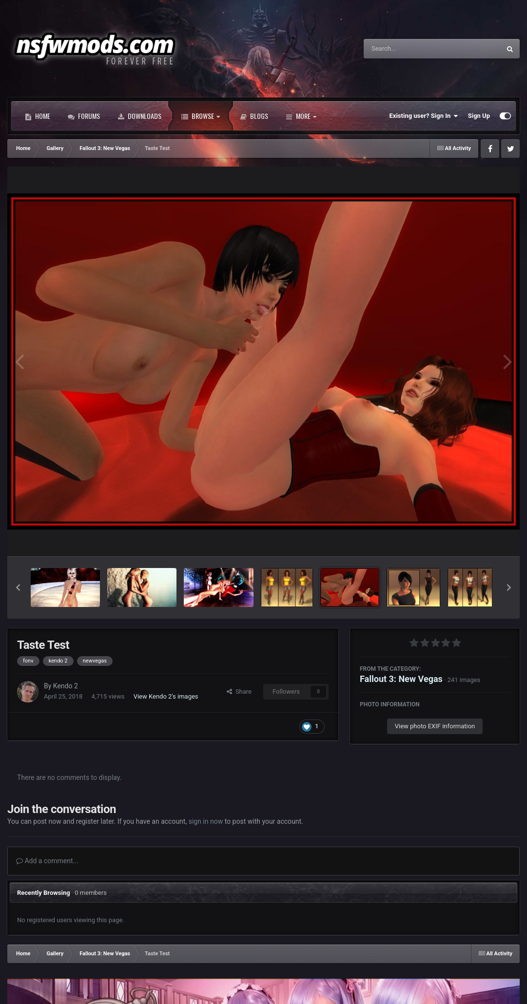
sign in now (206, 821)
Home (37, 116)
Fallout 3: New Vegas (401, 679)
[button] (18, 587)
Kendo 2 (65, 686)
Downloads (139, 116)
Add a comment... (47, 861)
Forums (84, 116)
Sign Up (479, 115)
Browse (200, 116)
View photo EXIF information (435, 726)
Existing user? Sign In (424, 116)
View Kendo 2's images (166, 696)
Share (239, 691)
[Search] (407, 48)
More (301, 116)
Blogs (254, 116)
